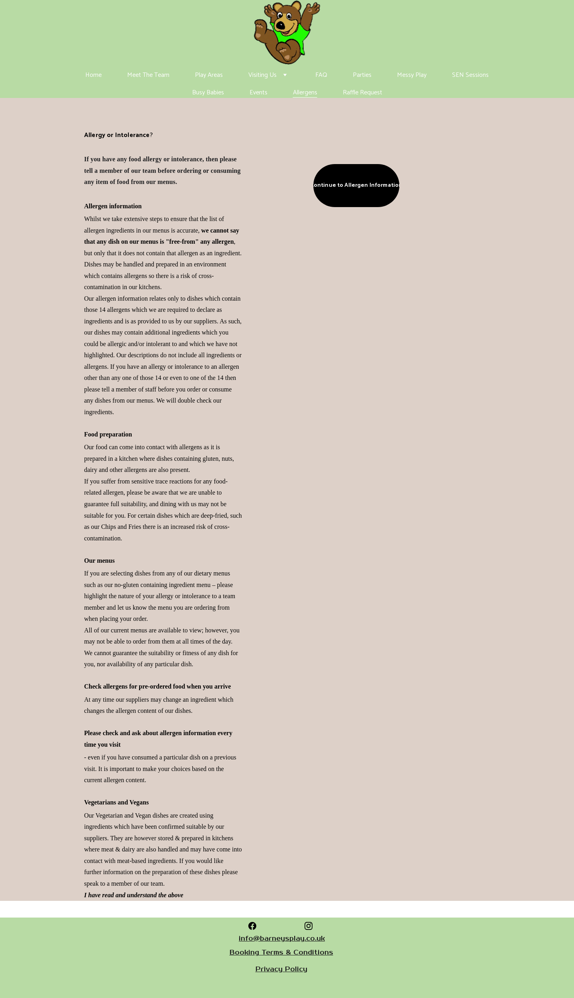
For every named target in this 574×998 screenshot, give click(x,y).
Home (93, 75)
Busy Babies (208, 92)
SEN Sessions (470, 75)
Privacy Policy (281, 969)
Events (258, 92)
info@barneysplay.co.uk (282, 939)
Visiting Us (262, 75)
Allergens (305, 92)
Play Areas (209, 75)
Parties (362, 75)
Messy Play (412, 75)
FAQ (321, 75)
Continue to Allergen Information (356, 185)
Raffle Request (362, 92)
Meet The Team (148, 75)
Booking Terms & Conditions (281, 953)
